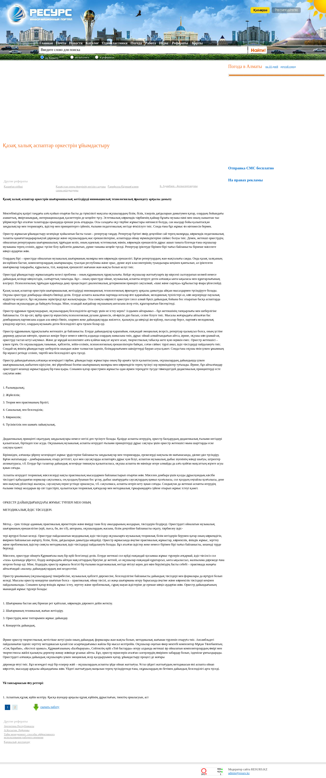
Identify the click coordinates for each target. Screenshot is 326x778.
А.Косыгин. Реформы (17, 730)
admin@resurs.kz (239, 773)
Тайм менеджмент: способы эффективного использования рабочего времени (29, 736)
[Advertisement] (114, 100)
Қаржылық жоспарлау (17, 741)
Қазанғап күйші (13, 186)
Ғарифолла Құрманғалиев (123, 186)
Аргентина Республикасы (19, 726)
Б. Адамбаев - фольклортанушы (179, 185)
